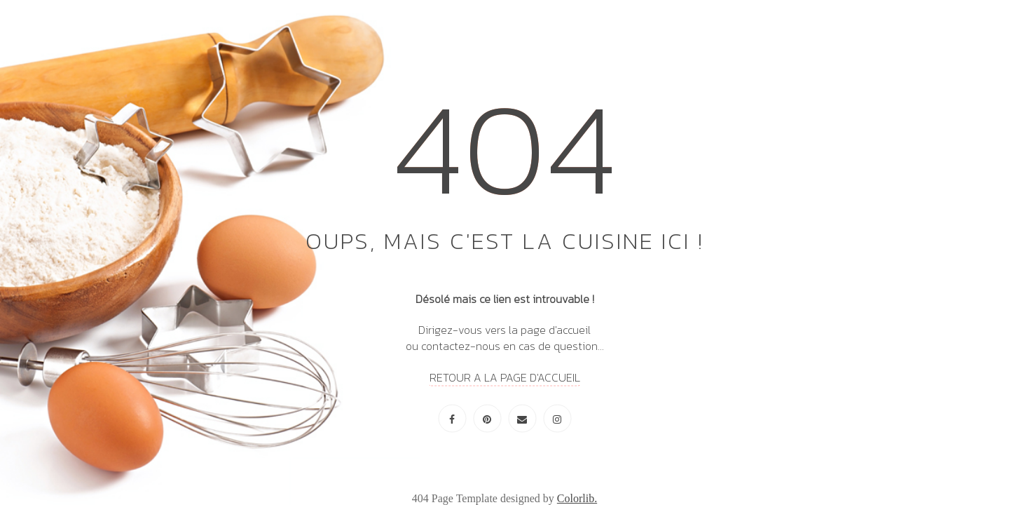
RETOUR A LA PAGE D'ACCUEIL (505, 376)
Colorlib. (577, 498)
